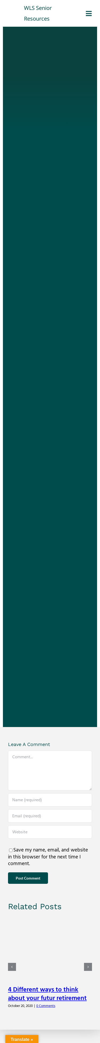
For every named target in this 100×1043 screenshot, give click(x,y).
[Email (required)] (50, 816)
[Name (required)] (50, 800)
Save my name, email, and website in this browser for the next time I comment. (48, 856)
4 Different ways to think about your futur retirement (47, 994)
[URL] (50, 832)
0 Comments (45, 1005)
